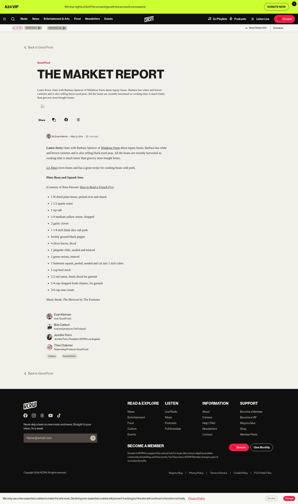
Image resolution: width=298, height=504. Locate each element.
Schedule (278, 28)
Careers (207, 417)
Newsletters (92, 19)
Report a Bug (175, 473)
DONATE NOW (276, 7)
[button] (33, 28)
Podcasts (237, 19)
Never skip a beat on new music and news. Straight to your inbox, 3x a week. (57, 426)
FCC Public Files (261, 473)
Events (108, 19)
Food (77, 19)
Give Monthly (262, 447)
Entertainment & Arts (57, 19)
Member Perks (248, 434)
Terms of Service (216, 473)
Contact (207, 434)
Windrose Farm (110, 147)
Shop (243, 428)
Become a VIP (248, 417)
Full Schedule (173, 428)
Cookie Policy (239, 473)
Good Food (43, 62)
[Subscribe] (93, 438)
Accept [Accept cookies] (289, 498)
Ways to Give (247, 423)
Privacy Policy (194, 473)
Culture (52, 356)
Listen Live (260, 19)
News (35, 19)
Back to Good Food (38, 47)
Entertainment (136, 417)
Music (24, 19)
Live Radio (171, 411)
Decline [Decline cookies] (271, 498)
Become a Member (251, 411)
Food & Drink (69, 356)
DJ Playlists (217, 19)
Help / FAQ (208, 423)
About (206, 411)
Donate (284, 19)
